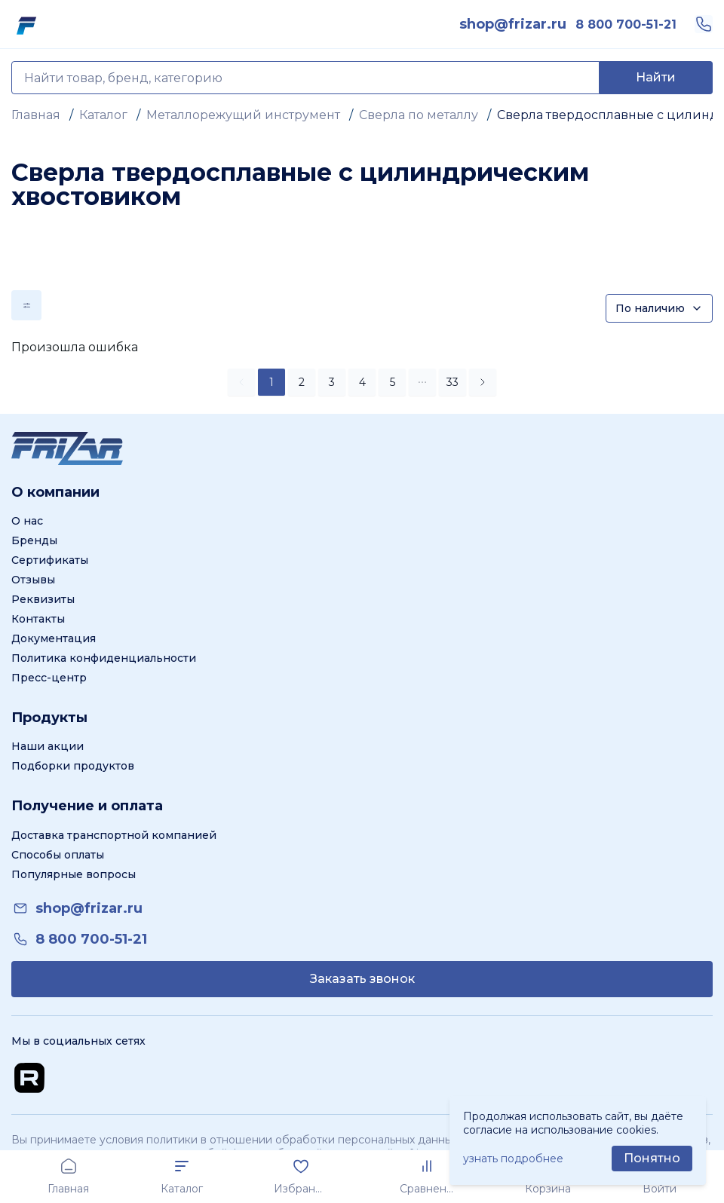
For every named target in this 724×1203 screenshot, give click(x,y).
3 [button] (332, 382)
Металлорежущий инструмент (243, 115)
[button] (422, 382)
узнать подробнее (513, 1158)
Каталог (103, 115)
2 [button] (302, 382)
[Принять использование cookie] (652, 1158)
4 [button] (362, 382)
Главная (35, 115)
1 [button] (271, 382)
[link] (512, 24)
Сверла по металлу (418, 115)
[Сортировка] (659, 308)
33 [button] (452, 382)
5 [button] (392, 382)
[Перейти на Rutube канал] (29, 1078)
